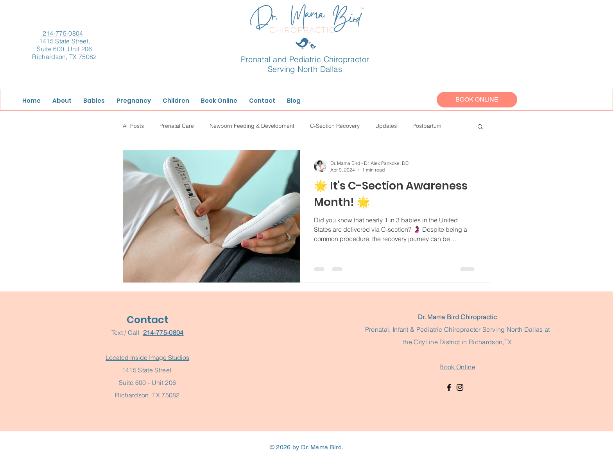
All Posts (133, 125)
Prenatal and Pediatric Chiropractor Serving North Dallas (305, 64)
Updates (386, 125)
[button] (480, 127)
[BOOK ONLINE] (477, 99)
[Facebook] (449, 387)
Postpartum (426, 125)
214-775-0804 (63, 33)
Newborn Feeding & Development (252, 125)
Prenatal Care (177, 125)
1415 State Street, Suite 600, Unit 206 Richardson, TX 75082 (64, 49)
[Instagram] (459, 387)
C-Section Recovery (335, 125)
